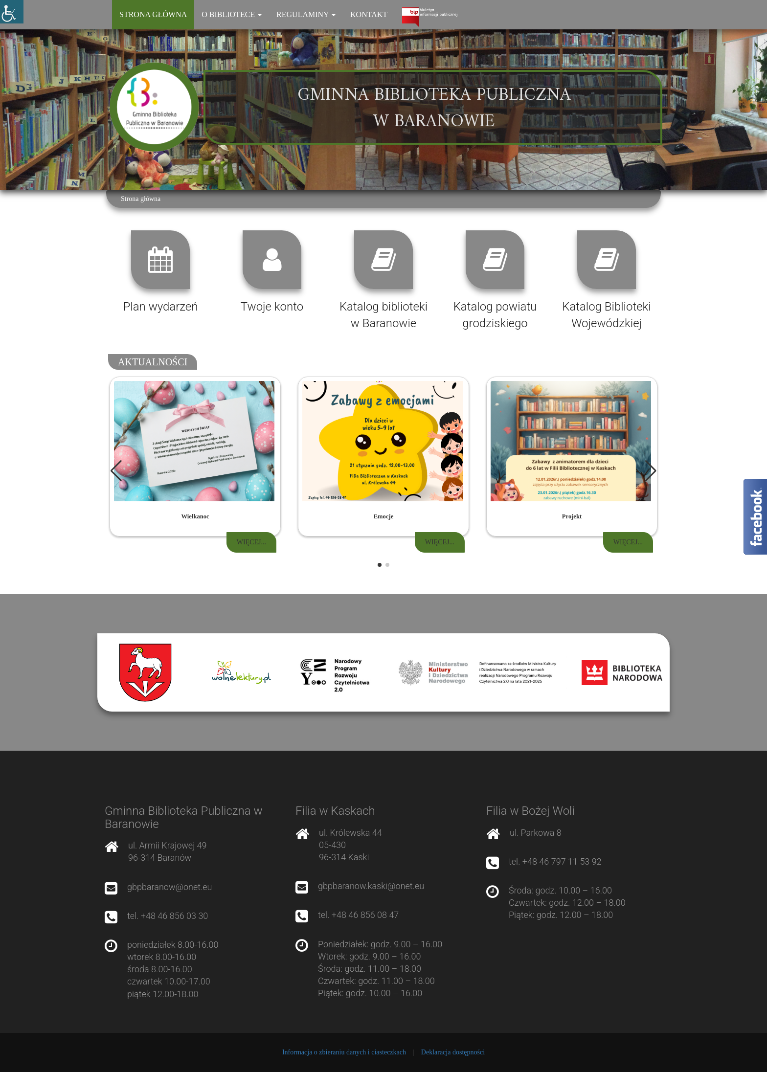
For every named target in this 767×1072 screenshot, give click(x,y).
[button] (650, 471)
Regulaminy (306, 14)
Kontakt (368, 14)
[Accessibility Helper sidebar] (11, 11)
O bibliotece (232, 14)
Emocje (384, 516)
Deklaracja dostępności (453, 1052)
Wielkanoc (195, 516)
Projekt (572, 516)
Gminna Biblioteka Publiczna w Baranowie (434, 108)
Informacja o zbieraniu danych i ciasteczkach (344, 1052)
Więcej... (251, 542)
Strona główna (153, 14)
